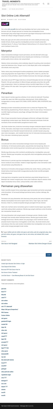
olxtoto (3, 389)
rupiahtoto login (6, 375)
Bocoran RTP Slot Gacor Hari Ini (10, 269)
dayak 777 (4, 386)
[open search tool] (43, 4)
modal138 (4, 324)
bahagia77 (4, 380)
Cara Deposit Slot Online (8, 266)
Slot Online (22, 19)
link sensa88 (11, 29)
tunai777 (4, 363)
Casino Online (5, 315)
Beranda (4, 9)
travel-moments (11, 1)
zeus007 (3, 366)
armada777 (4, 342)
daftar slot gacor (22, 232)
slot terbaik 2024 (39, 234)
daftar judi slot (12, 232)
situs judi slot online (7, 372)
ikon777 (3, 292)
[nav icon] (48, 4)
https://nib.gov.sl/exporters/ (9, 309)
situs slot (4, 330)
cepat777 (4, 336)
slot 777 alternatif (6, 306)
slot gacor (13, 234)
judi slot (36, 232)
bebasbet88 (4, 354)
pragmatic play (43, 232)
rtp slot (3, 357)
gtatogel (3, 369)
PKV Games (4, 312)
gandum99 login (6, 321)
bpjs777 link (5, 348)
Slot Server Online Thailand (9, 272)
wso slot (3, 383)
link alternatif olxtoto (7, 360)
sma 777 (3, 377)
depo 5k (3, 327)
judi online (30, 232)
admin (3, 19)
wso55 (3, 392)
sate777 (3, 297)
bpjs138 (3, 339)
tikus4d (3, 294)
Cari (48, 254)
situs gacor (4, 351)
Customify (30, 406)
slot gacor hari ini (22, 234)
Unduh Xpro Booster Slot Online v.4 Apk (13, 263)
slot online (31, 234)
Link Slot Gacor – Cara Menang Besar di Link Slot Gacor (17, 275)
